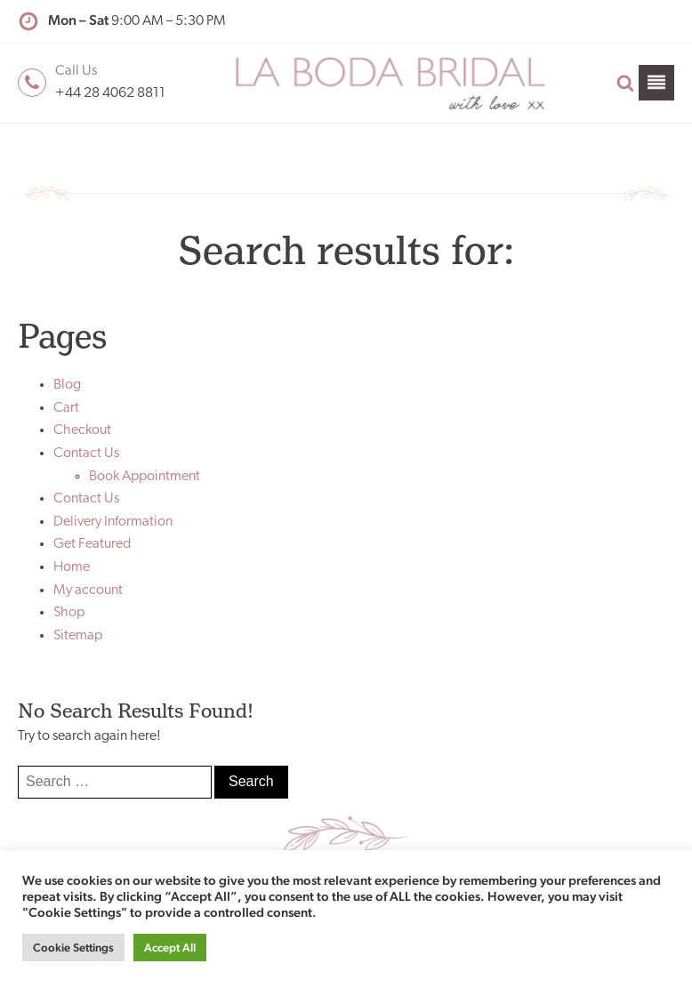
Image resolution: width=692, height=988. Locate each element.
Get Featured (92, 544)
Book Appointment (144, 477)
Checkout (82, 430)
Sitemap (77, 636)
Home (71, 567)
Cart (66, 408)
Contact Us (86, 453)
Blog (67, 385)
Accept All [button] (170, 947)
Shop (68, 613)
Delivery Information (113, 522)
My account (88, 590)
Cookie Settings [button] (73, 947)
